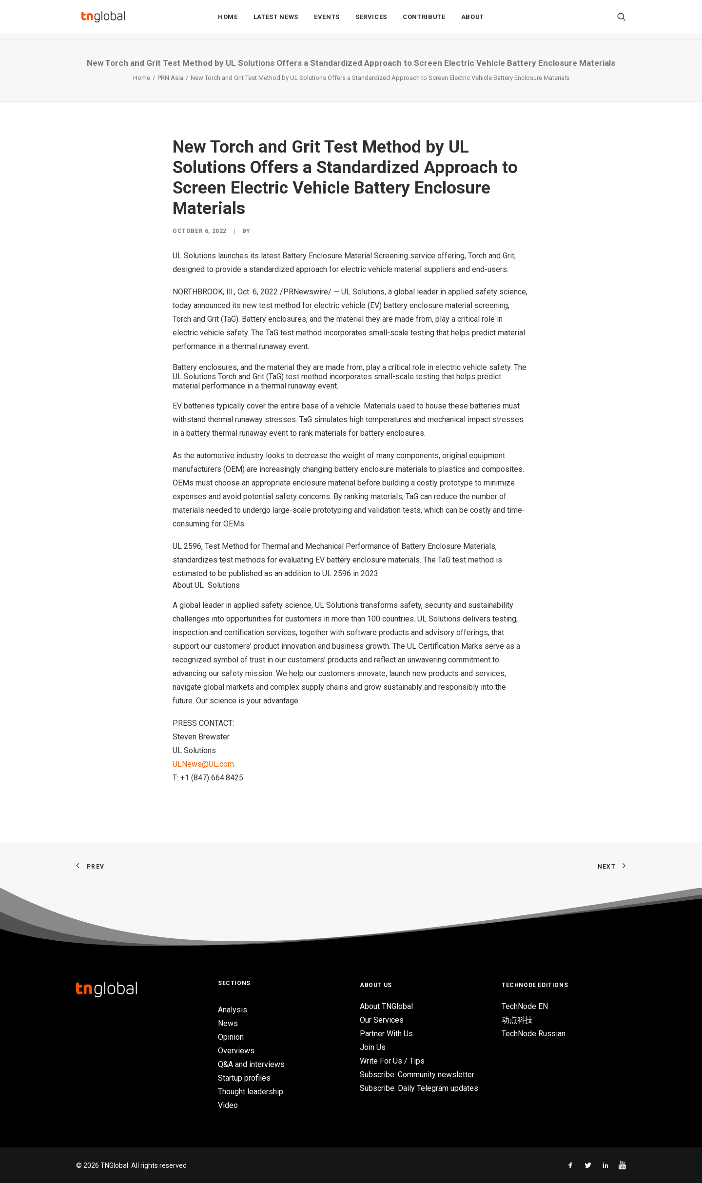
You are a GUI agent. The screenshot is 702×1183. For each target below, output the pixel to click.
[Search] (621, 20)
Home (228, 20)
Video (228, 1105)
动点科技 (517, 1020)
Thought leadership (250, 1091)
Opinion (231, 1037)
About (472, 20)
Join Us (373, 1047)
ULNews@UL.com (203, 764)
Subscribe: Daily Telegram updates (419, 1088)
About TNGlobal (386, 1006)
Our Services (382, 1020)
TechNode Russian (534, 1033)
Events (327, 20)
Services (371, 20)
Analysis (232, 1009)
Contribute (424, 20)
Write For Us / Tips (392, 1061)
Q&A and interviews (251, 1064)
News (228, 1023)
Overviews (236, 1050)
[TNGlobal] (103, 20)
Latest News (276, 20)
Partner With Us (386, 1033)
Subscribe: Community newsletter (417, 1074)
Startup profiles (244, 1078)
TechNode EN (525, 1006)
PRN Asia (170, 77)
